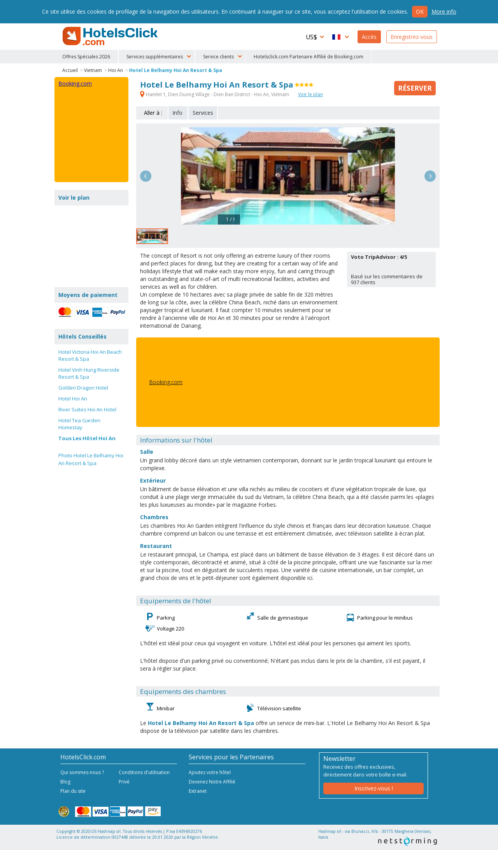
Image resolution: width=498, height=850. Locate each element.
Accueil (70, 70)
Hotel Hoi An (72, 398)
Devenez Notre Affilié (212, 781)
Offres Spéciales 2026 (86, 56)
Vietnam (93, 70)
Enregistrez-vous (412, 36)
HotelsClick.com (111, 36)
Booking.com (165, 382)
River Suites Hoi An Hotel (87, 409)
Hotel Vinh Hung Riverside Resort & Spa (88, 373)
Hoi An (115, 70)
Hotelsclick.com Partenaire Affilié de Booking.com (308, 56)
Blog (65, 781)
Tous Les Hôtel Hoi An (87, 438)
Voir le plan (310, 94)
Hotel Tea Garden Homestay (79, 424)
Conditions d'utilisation (144, 772)
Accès (369, 36)
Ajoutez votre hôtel (210, 772)
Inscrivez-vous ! (373, 788)
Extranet (198, 791)
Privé (124, 781)
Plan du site (73, 791)
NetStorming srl (407, 841)
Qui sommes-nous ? (82, 772)
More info (443, 11)
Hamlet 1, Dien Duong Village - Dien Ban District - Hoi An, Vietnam (215, 94)
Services (203, 112)
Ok (420, 11)
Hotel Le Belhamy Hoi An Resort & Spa (175, 70)
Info (177, 112)
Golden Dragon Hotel (83, 387)
